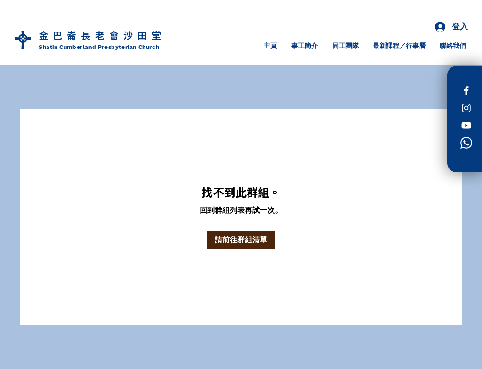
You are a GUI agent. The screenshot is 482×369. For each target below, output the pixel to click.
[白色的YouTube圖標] (466, 125)
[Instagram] (466, 108)
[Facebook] (466, 90)
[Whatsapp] (466, 143)
